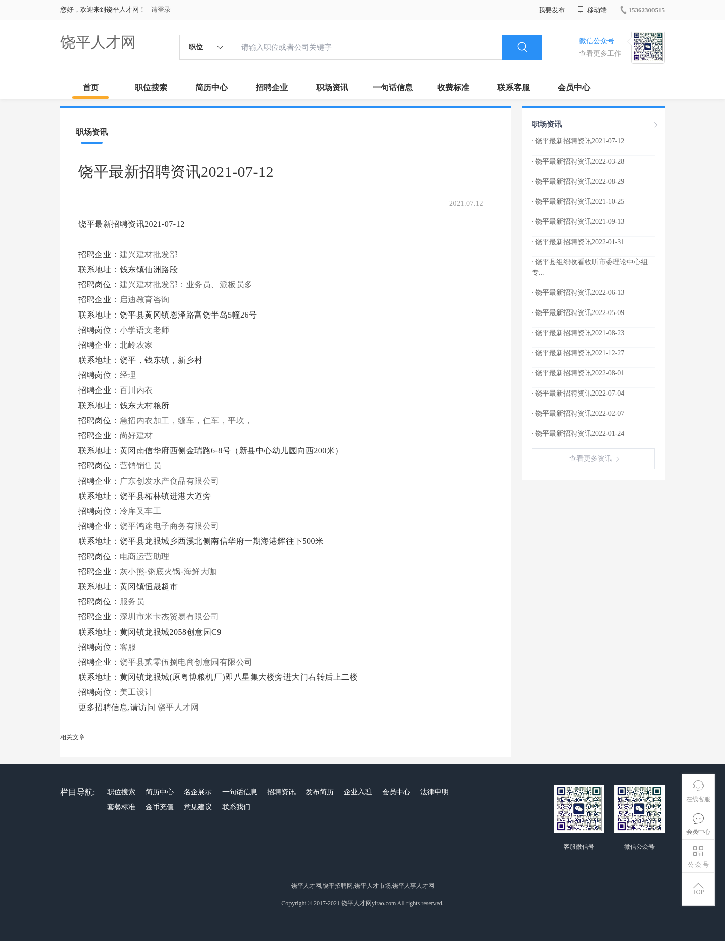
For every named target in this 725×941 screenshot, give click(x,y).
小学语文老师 (145, 330)
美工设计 (136, 692)
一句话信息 (393, 87)
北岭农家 (136, 345)
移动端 (592, 10)
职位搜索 (151, 87)
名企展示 (198, 792)
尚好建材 (136, 435)
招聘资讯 (281, 792)
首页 (91, 87)
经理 (128, 375)
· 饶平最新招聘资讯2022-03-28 (578, 161)
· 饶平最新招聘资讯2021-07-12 (578, 141)
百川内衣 (136, 390)
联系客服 (513, 87)
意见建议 (198, 807)
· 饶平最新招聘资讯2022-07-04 (578, 393)
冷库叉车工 (141, 511)
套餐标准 (121, 807)
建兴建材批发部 (149, 254)
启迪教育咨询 (145, 299)
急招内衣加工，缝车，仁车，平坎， (186, 420)
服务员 (132, 601)
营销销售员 (141, 465)
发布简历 (320, 792)
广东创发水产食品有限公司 (170, 481)
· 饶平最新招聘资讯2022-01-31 (578, 242)
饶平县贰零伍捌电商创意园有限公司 (186, 662)
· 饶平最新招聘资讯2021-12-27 (578, 353)
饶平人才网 (98, 42)
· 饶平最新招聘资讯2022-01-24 (578, 433)
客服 (128, 647)
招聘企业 (272, 87)
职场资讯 (332, 87)
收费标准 (453, 87)
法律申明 (434, 792)
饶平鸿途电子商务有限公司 (170, 526)
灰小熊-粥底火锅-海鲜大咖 (168, 571)
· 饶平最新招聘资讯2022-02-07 (578, 413)
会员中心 (574, 87)
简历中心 (211, 87)
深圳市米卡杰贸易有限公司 (170, 616)
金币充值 (160, 807)
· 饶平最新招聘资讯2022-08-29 (578, 181)
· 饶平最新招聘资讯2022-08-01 (578, 373)
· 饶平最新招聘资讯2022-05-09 (578, 313)
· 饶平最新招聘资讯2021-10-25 (578, 201)
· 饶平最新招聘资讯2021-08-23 (578, 333)
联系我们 (236, 807)
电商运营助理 (145, 556)
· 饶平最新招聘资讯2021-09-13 (578, 221)
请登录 (161, 9)
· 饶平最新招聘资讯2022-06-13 (578, 292)
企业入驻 (358, 792)
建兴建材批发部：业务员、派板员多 (186, 284)
